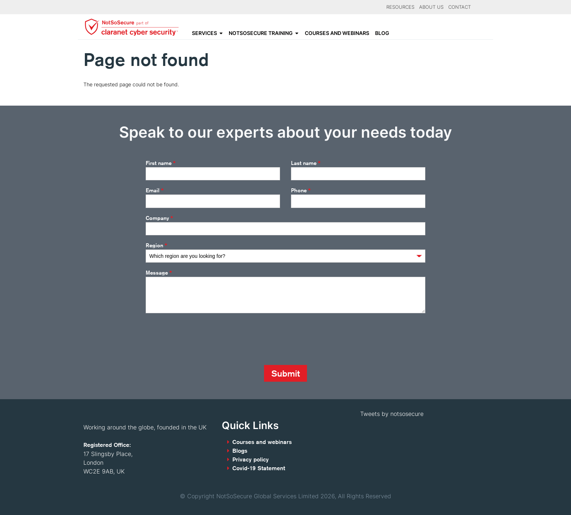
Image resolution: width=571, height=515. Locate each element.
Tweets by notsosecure (392, 413)
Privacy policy (250, 459)
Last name (305, 163)
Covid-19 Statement (258, 468)
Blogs (239, 450)
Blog (382, 33)
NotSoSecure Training (261, 33)
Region (156, 245)
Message (159, 273)
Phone (301, 190)
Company (159, 218)
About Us (431, 7)
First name (161, 163)
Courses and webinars (337, 33)
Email (155, 190)
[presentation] (201, 339)
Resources (400, 7)
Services (204, 33)
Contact (459, 7)
